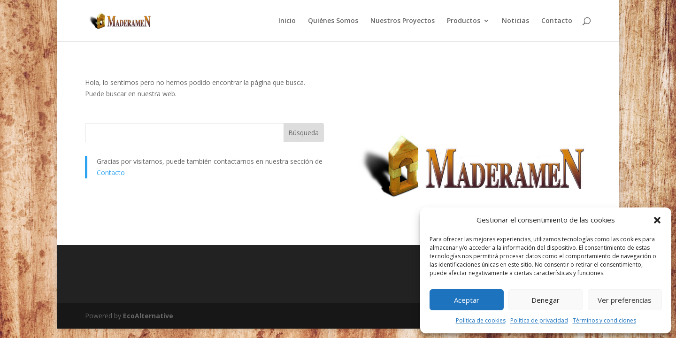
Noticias (515, 21)
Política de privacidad (539, 320)
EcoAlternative (148, 315)
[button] (657, 220)
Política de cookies (481, 320)
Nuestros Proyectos (402, 21)
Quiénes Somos (333, 21)
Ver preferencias (625, 300)
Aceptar (466, 300)
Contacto (556, 21)
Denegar (545, 300)
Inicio (287, 21)
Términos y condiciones (604, 320)
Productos (463, 21)
